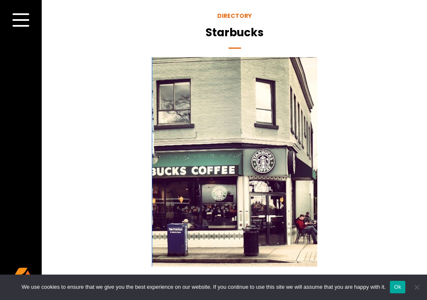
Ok (397, 287)
